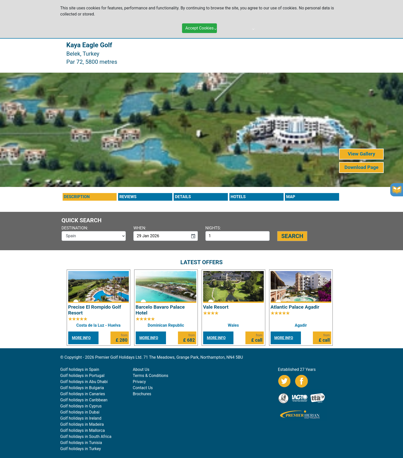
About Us (141, 369)
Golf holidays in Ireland (81, 418)
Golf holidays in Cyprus (81, 406)
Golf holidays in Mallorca (82, 430)
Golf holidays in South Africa (86, 436)
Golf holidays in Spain (79, 369)
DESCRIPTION (77, 196)
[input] (160, 236)
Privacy (139, 381)
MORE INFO (81, 338)
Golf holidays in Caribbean (84, 400)
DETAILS (183, 196)
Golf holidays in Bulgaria (82, 387)
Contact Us (143, 387)
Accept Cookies (199, 24)
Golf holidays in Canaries (82, 393)
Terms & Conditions (151, 375)
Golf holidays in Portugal (82, 375)
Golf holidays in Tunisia (81, 442)
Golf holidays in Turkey (80, 448)
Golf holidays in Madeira (82, 424)
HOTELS (238, 196)
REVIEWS (127, 196)
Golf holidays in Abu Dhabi (84, 381)
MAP (290, 196)
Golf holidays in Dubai (80, 412)
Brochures (142, 393)
